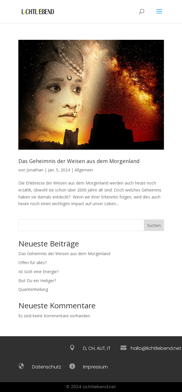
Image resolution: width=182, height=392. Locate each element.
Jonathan (34, 170)
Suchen (154, 225)
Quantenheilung (33, 289)
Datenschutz (46, 367)
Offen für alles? (32, 262)
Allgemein (84, 170)
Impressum (95, 367)
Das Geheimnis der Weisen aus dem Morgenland (78, 160)
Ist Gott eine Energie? (38, 271)
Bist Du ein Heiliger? (37, 280)
